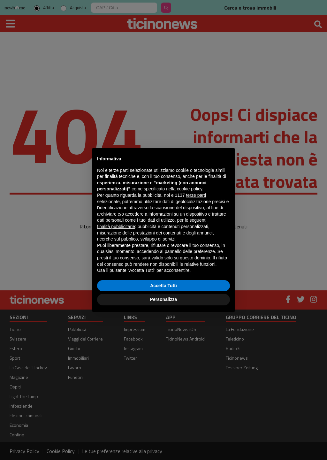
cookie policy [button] (189, 188)
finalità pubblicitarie (116, 226)
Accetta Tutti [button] (163, 285)
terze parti (196, 195)
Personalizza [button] (163, 299)
